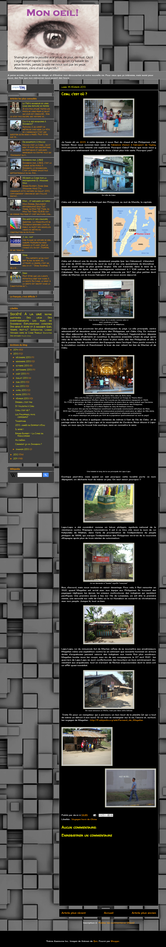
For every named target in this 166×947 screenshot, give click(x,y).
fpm (95, 941)
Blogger (115, 941)
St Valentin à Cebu (24, 406)
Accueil (108, 912)
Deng (25, 255)
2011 (83, 142)
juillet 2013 (22, 377)
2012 (16, 454)
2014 (16, 349)
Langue (48, 329)
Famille (38, 332)
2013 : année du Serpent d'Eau (30, 425)
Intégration (36, 329)
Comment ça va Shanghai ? (28, 444)
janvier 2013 (22, 449)
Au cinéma (20, 440)
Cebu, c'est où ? (22, 410)
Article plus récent (73, 912)
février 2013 (22, 398)
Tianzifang (20, 421)
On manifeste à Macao (34, 141)
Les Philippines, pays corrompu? (25, 415)
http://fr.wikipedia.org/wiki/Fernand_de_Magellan (116, 720)
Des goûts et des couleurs (35, 219)
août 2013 (21, 373)
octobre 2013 (22, 365)
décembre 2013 (23, 357)
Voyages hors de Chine (84, 819)
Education (47, 333)
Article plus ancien (144, 912)
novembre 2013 (23, 361)
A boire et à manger (33, 326)
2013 (16, 353)
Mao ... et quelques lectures (36, 200)
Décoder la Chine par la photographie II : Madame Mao (35, 180)
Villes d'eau (26, 336)
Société (16, 314)
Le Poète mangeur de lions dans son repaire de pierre (36, 104)
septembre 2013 (24, 369)
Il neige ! (19, 429)
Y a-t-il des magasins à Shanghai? (34, 122)
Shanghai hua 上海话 (33, 159)
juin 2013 (21, 382)
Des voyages (15, 335)
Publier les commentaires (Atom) (116, 923)
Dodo (25, 273)
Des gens (15, 326)
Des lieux (34, 317)
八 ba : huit (28, 236)
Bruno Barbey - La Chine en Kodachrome (29, 434)
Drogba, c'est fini (23, 402)
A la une (33, 314)
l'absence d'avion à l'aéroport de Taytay (133, 145)
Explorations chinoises (38, 323)
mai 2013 (20, 386)
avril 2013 (21, 390)
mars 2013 (21, 394)
